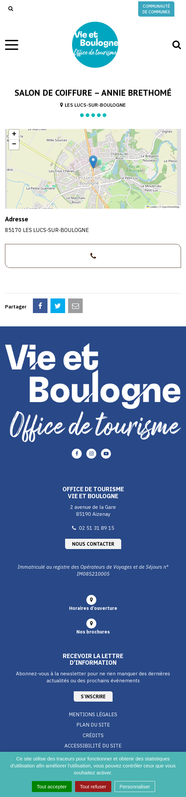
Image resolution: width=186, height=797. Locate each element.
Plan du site (93, 725)
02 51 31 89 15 (96, 528)
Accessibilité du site (93, 745)
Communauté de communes (156, 9)
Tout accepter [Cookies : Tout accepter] (52, 786)
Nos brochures (93, 632)
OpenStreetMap (170, 206)
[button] (93, 162)
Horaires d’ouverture (93, 608)
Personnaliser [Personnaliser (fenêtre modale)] (135, 786)
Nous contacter (93, 544)
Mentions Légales (93, 714)
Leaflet (151, 206)
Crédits (93, 735)
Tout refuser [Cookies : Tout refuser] (93, 786)
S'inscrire (93, 696)
